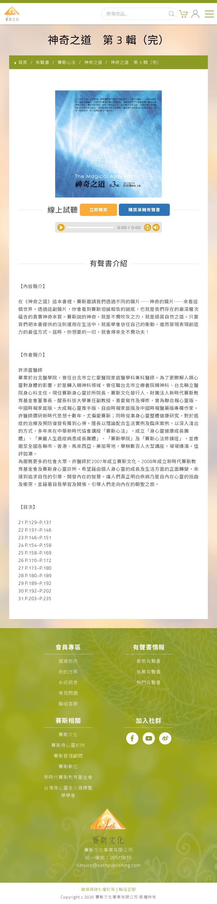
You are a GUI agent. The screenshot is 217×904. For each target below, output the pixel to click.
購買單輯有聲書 (144, 209)
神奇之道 (93, 62)
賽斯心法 (67, 62)
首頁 (22, 62)
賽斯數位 (68, 766)
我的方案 (68, 671)
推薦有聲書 (149, 671)
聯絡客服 (68, 703)
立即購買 (98, 209)
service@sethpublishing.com (108, 865)
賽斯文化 (68, 734)
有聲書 (42, 62)
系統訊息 (68, 682)
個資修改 (68, 661)
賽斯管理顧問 (68, 755)
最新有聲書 (149, 661)
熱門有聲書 (149, 682)
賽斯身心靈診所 (68, 745)
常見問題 (68, 693)
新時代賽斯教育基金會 (68, 777)
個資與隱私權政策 (98, 889)
